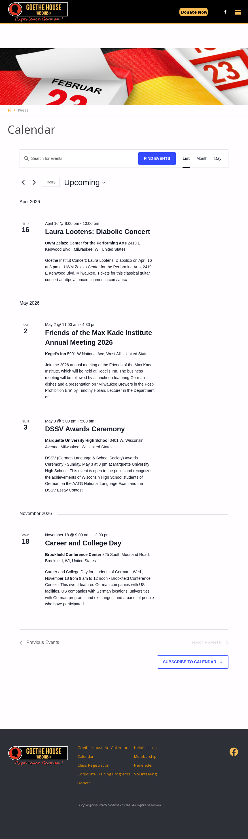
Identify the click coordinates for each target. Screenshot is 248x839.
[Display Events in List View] (186, 159)
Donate (84, 782)
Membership (145, 756)
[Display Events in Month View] (201, 159)
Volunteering (145, 774)
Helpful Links (145, 747)
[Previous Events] (23, 182)
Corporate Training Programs (103, 774)
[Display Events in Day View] (217, 159)
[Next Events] (34, 182)
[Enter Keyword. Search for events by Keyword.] (79, 159)
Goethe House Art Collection (102, 747)
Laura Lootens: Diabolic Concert (97, 231)
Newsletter (143, 765)
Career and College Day (83, 543)
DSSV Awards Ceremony (85, 429)
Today (50, 182)
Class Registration (93, 765)
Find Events (157, 158)
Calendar (85, 756)
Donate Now (194, 12)
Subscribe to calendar (189, 662)
